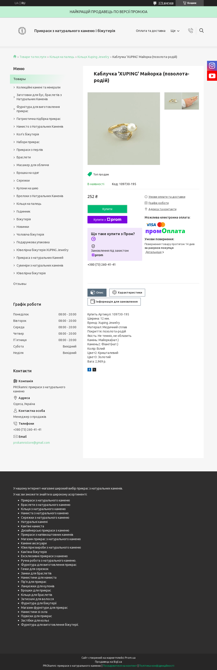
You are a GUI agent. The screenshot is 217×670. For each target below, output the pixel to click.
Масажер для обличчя (33, 165)
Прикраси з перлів (30, 150)
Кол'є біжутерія (28, 134)
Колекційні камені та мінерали (38, 87)
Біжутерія (24, 219)
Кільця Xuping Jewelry (93, 57)
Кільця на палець (62, 57)
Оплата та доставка (150, 31)
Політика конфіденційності (156, 665)
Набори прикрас (28, 142)
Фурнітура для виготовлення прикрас (38, 109)
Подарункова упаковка (33, 242)
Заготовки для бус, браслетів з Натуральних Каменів (39, 97)
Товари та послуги (32, 57)
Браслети (24, 157)
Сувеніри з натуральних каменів (40, 265)
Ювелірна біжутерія (31, 273)
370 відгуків (166, 3)
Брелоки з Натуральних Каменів (40, 196)
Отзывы (19, 284)
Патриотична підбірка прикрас (39, 119)
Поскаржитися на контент (120, 665)
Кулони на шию (27, 188)
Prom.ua (130, 657)
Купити (107, 209)
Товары (19, 79)
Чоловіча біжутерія (30, 234)
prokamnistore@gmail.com (31, 442)
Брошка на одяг (28, 173)
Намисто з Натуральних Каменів (40, 126)
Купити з (107, 220)
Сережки (23, 180)
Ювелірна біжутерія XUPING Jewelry (42, 250)
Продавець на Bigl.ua (108, 661)
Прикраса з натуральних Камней (40, 257)
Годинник (23, 211)
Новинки (23, 226)
